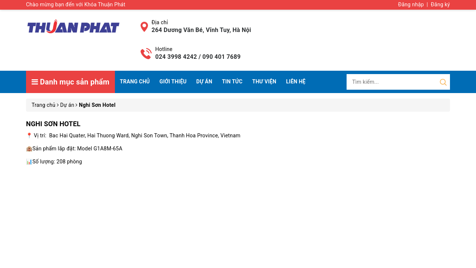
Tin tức (232, 81)
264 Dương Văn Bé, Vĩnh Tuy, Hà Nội (201, 30)
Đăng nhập (411, 4)
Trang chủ (134, 81)
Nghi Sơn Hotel (53, 124)
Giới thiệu (173, 81)
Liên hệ (295, 81)
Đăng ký (440, 4)
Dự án (204, 81)
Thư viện (264, 81)
